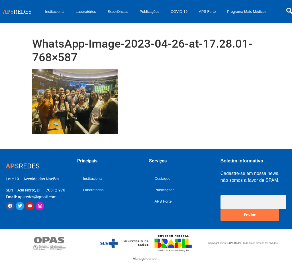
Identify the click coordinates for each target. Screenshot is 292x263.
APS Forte (207, 11)
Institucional (54, 11)
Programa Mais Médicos (246, 11)
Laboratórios (86, 11)
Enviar (250, 214)
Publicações (149, 11)
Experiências (117, 11)
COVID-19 (179, 11)
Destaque (163, 178)
